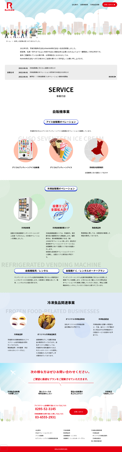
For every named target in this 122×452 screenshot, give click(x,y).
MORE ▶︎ (112, 77)
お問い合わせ (108, 4)
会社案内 (75, 4)
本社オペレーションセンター (44, 433)
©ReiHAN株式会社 (61, 449)
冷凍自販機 (66, 430)
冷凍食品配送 (97, 438)
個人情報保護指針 (96, 441)
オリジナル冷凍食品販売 (100, 436)
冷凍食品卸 (96, 433)
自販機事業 (84, 4)
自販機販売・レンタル (70, 436)
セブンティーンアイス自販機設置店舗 (46, 438)
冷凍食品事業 (94, 4)
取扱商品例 (66, 433)
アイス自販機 (39, 436)
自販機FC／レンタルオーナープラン (74, 438)
